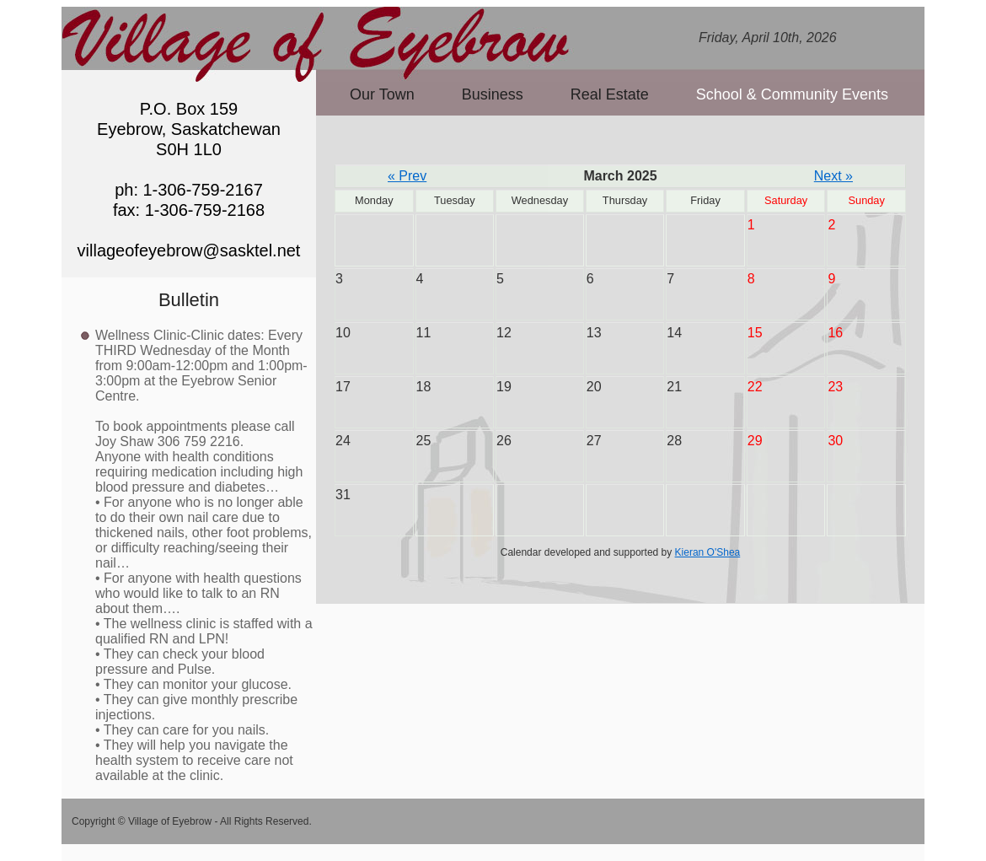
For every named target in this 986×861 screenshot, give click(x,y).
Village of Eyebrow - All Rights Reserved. (220, 821)
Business (492, 94)
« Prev (407, 176)
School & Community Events (792, 94)
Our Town (382, 94)
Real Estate (610, 94)
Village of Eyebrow (319, 37)
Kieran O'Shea (708, 552)
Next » (833, 176)
